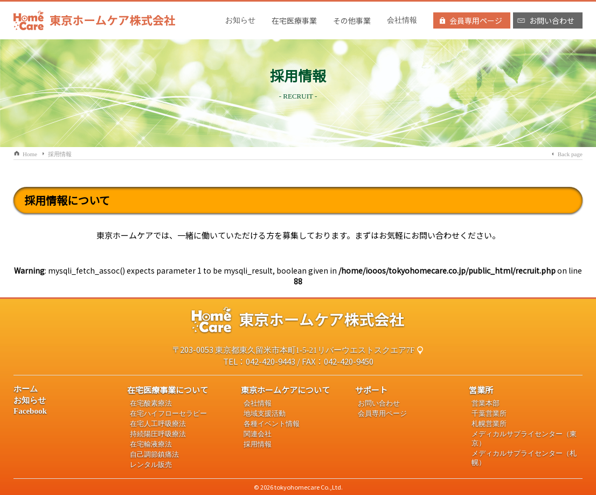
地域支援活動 (265, 413)
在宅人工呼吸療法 (158, 424)
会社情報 (402, 20)
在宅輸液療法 (151, 444)
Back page (570, 154)
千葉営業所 (489, 413)
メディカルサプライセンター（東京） (524, 438)
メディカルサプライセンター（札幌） (524, 458)
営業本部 (486, 403)
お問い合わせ (379, 403)
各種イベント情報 (272, 424)
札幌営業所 (489, 424)
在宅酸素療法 (151, 403)
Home (30, 154)
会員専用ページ (382, 413)
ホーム (25, 389)
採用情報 (60, 154)
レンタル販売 (151, 465)
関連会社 (258, 434)
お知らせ (240, 20)
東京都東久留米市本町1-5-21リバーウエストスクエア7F (315, 350)
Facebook (30, 411)
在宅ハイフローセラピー (168, 413)
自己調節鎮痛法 (154, 454)
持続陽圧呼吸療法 (158, 434)
